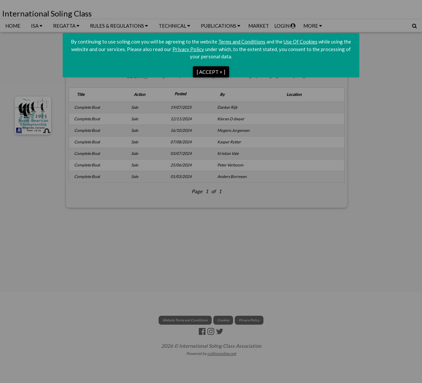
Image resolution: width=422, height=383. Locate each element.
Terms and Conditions (241, 41)
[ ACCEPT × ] (211, 72)
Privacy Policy (188, 49)
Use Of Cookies (300, 41)
